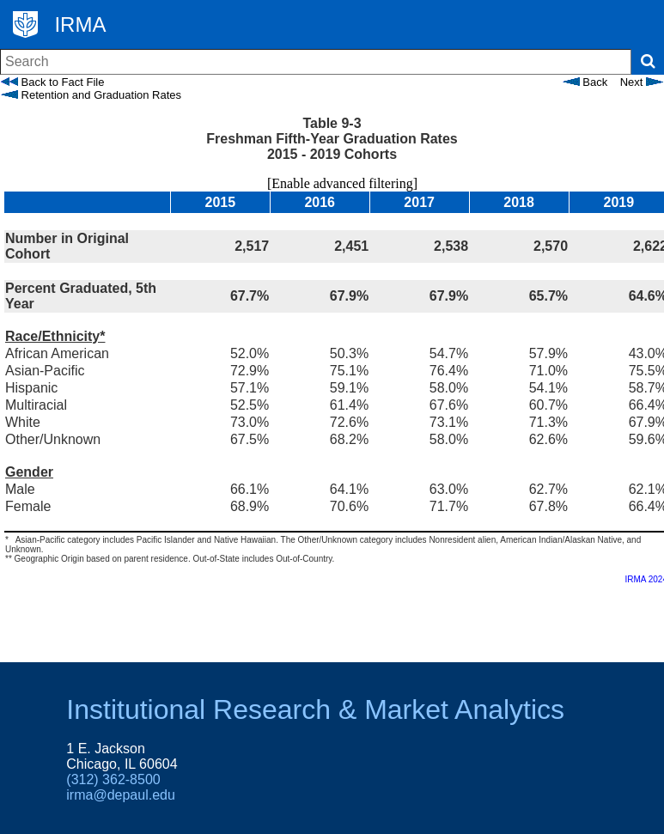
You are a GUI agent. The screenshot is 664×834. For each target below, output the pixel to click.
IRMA (80, 24)
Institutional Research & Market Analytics (315, 709)
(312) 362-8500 (113, 779)
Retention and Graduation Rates (91, 94)
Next (641, 82)
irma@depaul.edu (120, 795)
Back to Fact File (52, 82)
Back (585, 82)
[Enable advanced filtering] (332, 183)
